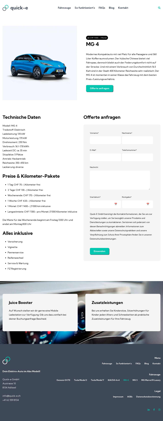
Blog (111, 7)
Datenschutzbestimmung (148, 396)
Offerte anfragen (99, 88)
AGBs (129, 396)
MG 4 (126, 380)
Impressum (118, 396)
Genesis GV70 (63, 380)
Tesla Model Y (97, 380)
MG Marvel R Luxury (150, 380)
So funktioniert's (85, 7)
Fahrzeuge (64, 7)
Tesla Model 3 (80, 380)
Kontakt (123, 7)
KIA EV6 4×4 (114, 380)
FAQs (102, 7)
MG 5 (135, 380)
